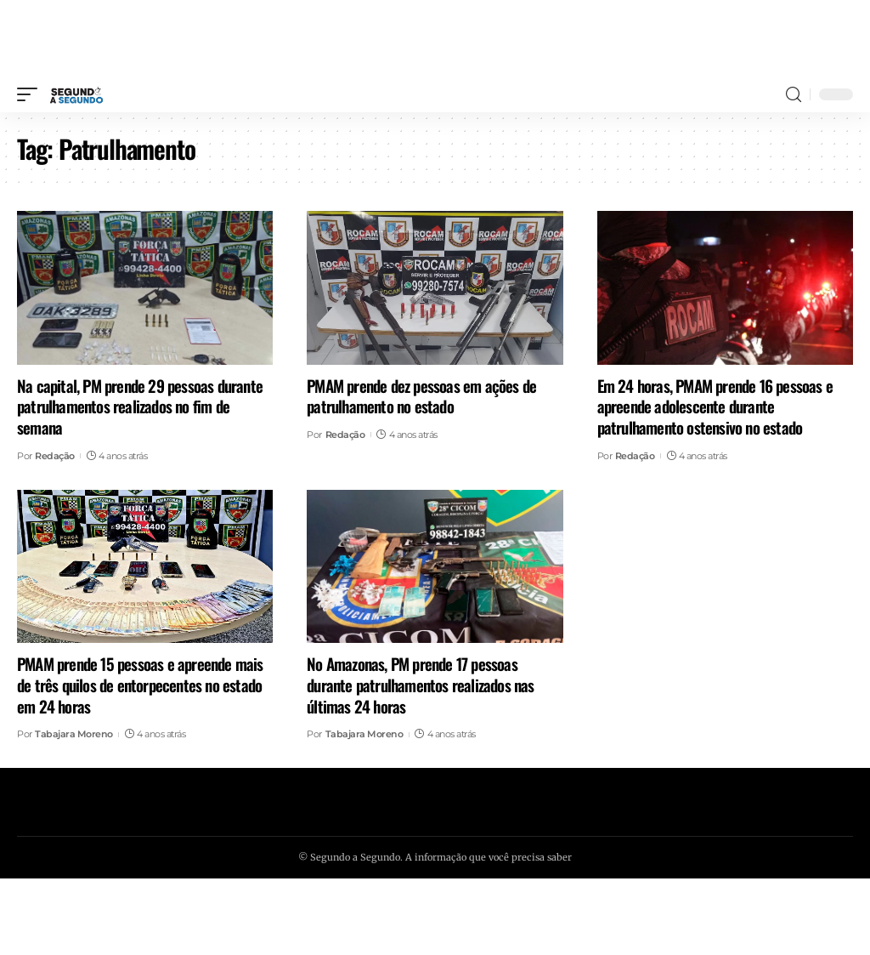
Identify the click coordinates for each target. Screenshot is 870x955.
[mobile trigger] (31, 94)
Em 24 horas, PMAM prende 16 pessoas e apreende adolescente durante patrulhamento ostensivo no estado (715, 406)
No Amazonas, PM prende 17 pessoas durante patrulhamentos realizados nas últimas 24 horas (420, 684)
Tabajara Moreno (74, 734)
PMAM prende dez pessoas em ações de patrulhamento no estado (421, 395)
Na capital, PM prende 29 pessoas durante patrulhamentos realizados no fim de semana (140, 406)
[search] (793, 95)
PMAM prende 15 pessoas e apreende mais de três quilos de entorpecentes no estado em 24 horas (140, 684)
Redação (55, 456)
